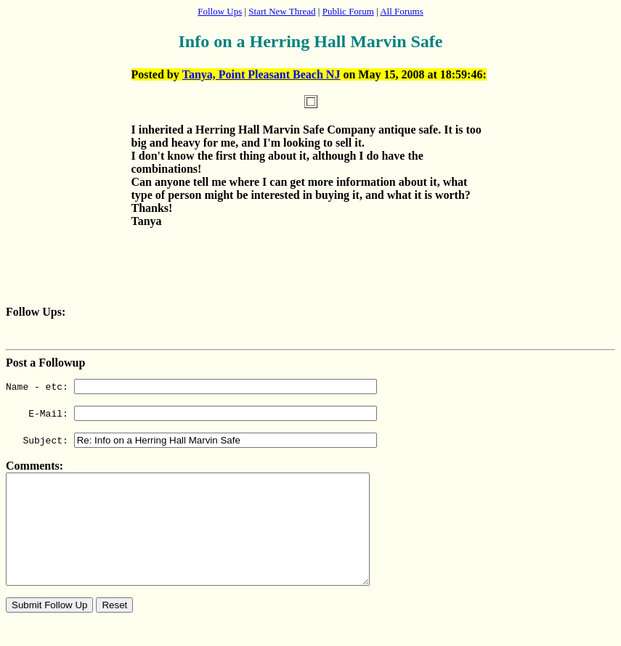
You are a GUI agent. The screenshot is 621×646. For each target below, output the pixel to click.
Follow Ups (220, 11)
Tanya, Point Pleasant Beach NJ (261, 74)
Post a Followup (45, 362)
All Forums (401, 11)
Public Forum (348, 11)
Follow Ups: (35, 312)
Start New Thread (281, 11)
